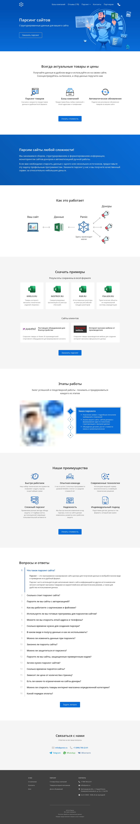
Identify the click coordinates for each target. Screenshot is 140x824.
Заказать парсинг (30, 35)
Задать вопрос (70, 704)
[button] (44, 333)
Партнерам (109, 4)
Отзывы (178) (73, 4)
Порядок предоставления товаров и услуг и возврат (70, 816)
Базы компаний (58, 4)
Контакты (97, 4)
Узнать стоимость (70, 118)
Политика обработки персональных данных (70, 814)
